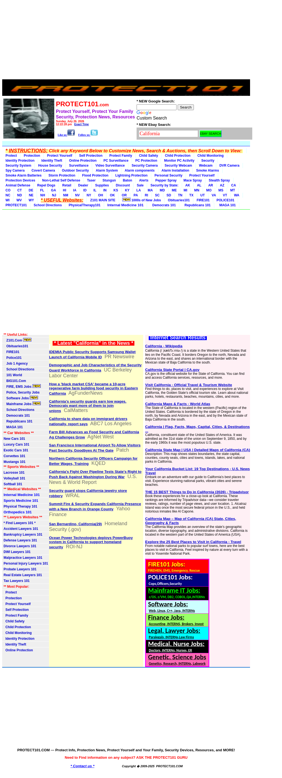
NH (42, 195)
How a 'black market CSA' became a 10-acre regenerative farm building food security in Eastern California (93, 388)
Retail (66, 185)
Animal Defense (18, 185)
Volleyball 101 (14, 478)
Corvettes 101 (14, 456)
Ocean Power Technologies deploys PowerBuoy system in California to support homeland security (91, 542)
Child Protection (178, 156)
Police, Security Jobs (22, 392)
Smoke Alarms (207, 170)
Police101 (12, 358)
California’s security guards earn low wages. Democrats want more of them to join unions (87, 406)
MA (150, 190)
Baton (127, 180)
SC (157, 195)
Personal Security (168, 175)
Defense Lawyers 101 (20, 540)
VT (225, 195)
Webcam (206, 165)
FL (42, 190)
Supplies (102, 185)
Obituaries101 (179, 200)
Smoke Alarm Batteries (24, 175)
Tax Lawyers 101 (17, 581)
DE (31, 190)
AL (199, 185)
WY (31, 200)
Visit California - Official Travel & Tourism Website (188, 385)
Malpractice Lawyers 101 (23, 558)
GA (53, 190)
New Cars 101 (14, 439)
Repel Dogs (46, 185)
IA (74, 190)
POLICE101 (225, 200)
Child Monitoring (210, 156)
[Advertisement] (126, 40)
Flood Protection (95, 175)
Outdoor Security (75, 170)
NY (88, 195)
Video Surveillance (110, 165)
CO (8, 190)
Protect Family (120, 156)
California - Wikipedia (163, 346)
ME (174, 190)
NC (8, 195)
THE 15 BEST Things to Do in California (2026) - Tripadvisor (197, 492)
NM (65, 195)
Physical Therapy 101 (20, 506)
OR (124, 195)
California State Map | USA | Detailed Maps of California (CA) (197, 450)
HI (64, 190)
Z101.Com (17, 340)
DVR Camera (229, 165)
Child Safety (148, 156)
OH (100, 195)
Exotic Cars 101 (16, 450)
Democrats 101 (163, 205)
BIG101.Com (15, 381)
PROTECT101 (16, 205)
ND (19, 195)
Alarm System (107, 170)
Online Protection (83, 160)
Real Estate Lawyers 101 (23, 575)
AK (187, 185)
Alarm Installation (175, 170)
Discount (123, 185)
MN (196, 190)
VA (214, 195)
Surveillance (79, 165)
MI (185, 190)
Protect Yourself (59, 156)
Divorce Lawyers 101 (20, 546)
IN (105, 190)
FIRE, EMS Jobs (22, 386)
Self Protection (90, 156)
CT (19, 190)
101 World (13, 375)
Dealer (83, 185)
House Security (50, 165)
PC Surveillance (116, 160)
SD (169, 195)
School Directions (48, 205)
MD (162, 190)
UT (202, 195)
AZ (222, 185)
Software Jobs (21, 398)
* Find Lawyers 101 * (20, 523)
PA (136, 195)
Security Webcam (178, 165)
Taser (91, 180)
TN (180, 195)
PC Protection (146, 160)
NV (77, 195)
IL (94, 190)
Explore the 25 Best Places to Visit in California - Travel (193, 542)
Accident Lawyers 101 (21, 529)
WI (8, 200)
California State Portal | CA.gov (172, 370)
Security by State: (164, 185)
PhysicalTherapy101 (84, 205)
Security (207, 160)
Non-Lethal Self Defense (61, 180)
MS (220, 190)
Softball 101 (13, 484)
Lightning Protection (131, 175)
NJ (54, 195)
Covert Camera (43, 170)
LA (138, 190)
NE (31, 195)
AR (210, 185)
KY (127, 190)
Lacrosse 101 (14, 473)
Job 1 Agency (16, 363)
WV (19, 200)
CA (233, 185)
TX (191, 195)
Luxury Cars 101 (16, 444)
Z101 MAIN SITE (102, 200)
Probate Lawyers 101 (20, 569)
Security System (18, 165)
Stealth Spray (219, 180)
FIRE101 (203, 200)
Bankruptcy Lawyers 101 (23, 534)
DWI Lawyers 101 (17, 552)
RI (146, 195)
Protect (11, 156)
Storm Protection (61, 175)
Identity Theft (51, 160)
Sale (140, 185)
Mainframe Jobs (22, 404)
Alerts (143, 180)
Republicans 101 (196, 205)
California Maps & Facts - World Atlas (177, 404)
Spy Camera (15, 170)
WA (236, 195)
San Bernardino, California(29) (75, 524)
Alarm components (140, 170)
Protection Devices (20, 180)
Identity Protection (20, 160)
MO (209, 190)
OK (112, 195)
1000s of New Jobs (141, 200)
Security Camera (145, 165)
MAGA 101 (227, 205)
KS (115, 190)
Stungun (109, 180)
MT (232, 190)
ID (84, 190)
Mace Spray (192, 180)
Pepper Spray (166, 180)
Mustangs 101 (14, 462)
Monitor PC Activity (179, 160)
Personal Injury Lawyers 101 (26, 563)
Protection (32, 156)
